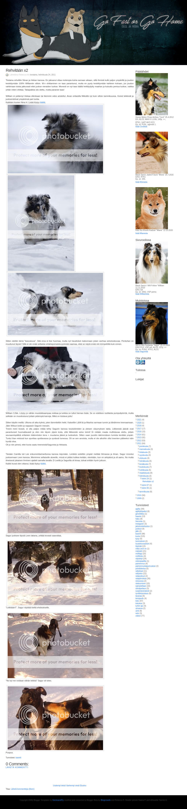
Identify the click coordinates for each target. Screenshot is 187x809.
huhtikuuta (143, 470)
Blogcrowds (106, 800)
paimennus (140, 564)
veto (137, 613)
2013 (139, 437)
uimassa (139, 608)
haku (137, 519)
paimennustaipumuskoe (145, 566)
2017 (139, 429)
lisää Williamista (142, 294)
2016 (139, 432)
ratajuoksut (140, 576)
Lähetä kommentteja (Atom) (22, 789)
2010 (139, 495)
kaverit (18, 758)
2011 (139, 443)
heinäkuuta (144, 461)
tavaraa (138, 596)
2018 (139, 426)
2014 (139, 435)
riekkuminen (140, 583)
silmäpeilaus (140, 588)
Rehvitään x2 (17, 70)
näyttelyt (139, 559)
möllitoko (139, 556)
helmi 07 (145, 485)
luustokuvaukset (142, 544)
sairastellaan (140, 586)
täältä (42, 102)
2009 (139, 498)
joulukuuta (143, 446)
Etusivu (83, 786)
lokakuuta (143, 452)
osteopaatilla (140, 561)
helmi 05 (145, 488)
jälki (137, 531)
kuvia (137, 536)
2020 (139, 423)
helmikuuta (143, 476)
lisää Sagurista (141, 352)
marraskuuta (144, 449)
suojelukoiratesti (142, 591)
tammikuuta (144, 492)
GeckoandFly (58, 800)
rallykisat (139, 571)
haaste (138, 516)
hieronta (138, 521)
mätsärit (138, 551)
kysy (137, 539)
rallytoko (139, 573)
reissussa (139, 581)
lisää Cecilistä (141, 127)
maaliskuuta (144, 473)
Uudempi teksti (59, 786)
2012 (139, 441)
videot (138, 616)
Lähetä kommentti (17, 767)
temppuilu (139, 598)
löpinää (138, 546)
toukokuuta (144, 467)
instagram (139, 524)
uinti (137, 611)
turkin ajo (139, 606)
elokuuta (143, 458)
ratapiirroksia (140, 578)
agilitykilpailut (141, 511)
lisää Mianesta (141, 233)
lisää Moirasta (141, 182)
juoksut (138, 529)
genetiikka (139, 514)
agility (137, 509)
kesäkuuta (143, 464)
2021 (139, 420)
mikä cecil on (141, 549)
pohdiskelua (140, 569)
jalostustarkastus (142, 526)
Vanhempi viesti (73, 786)
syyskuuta (143, 455)
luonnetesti (140, 541)
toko (137, 601)
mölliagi (138, 554)
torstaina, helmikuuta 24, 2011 (43, 75)
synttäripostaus (141, 593)
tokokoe (138, 603)
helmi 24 (145, 479)
